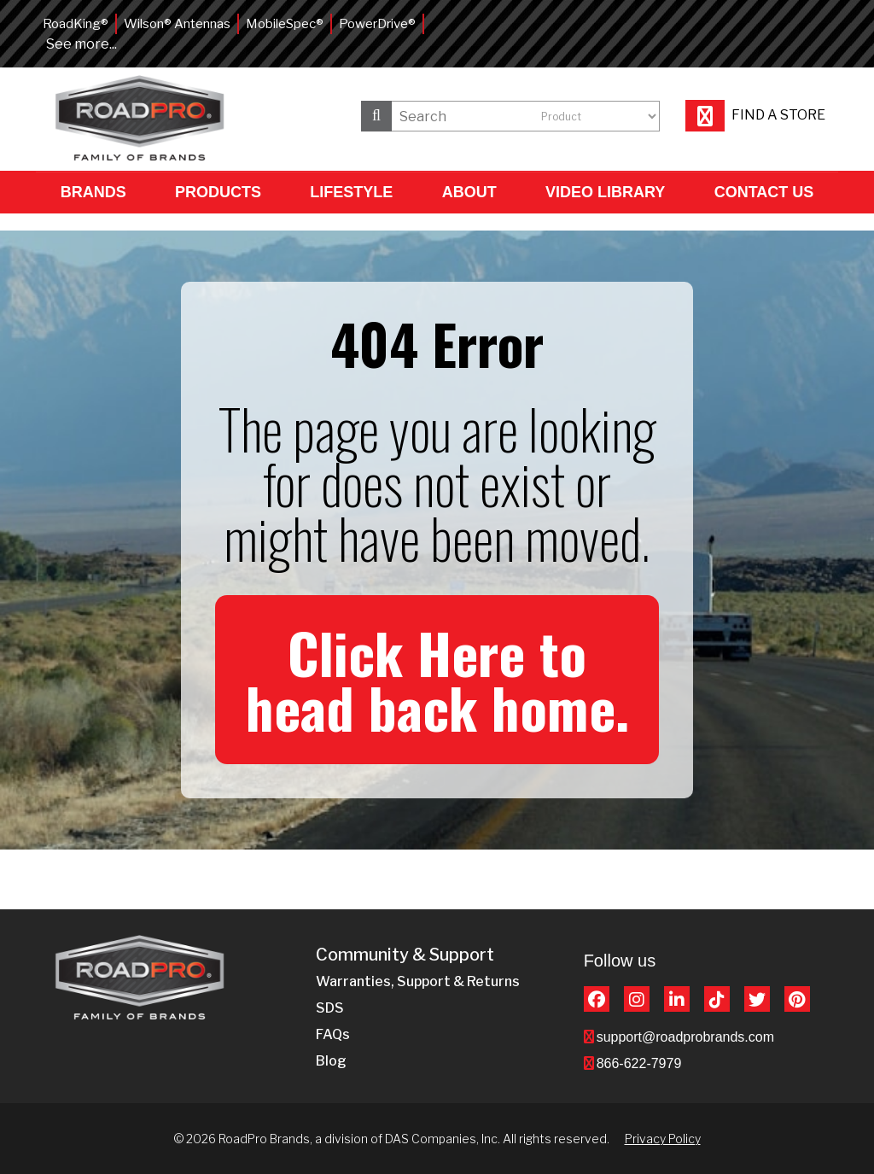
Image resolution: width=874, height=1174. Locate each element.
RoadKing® (75, 24)
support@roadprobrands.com (685, 1037)
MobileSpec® (284, 24)
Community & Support (405, 955)
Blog (331, 1061)
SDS (330, 1008)
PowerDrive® (377, 24)
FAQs (333, 1034)
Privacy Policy (663, 1138)
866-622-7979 (639, 1063)
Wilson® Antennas (177, 24)
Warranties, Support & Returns (418, 981)
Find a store (755, 115)
